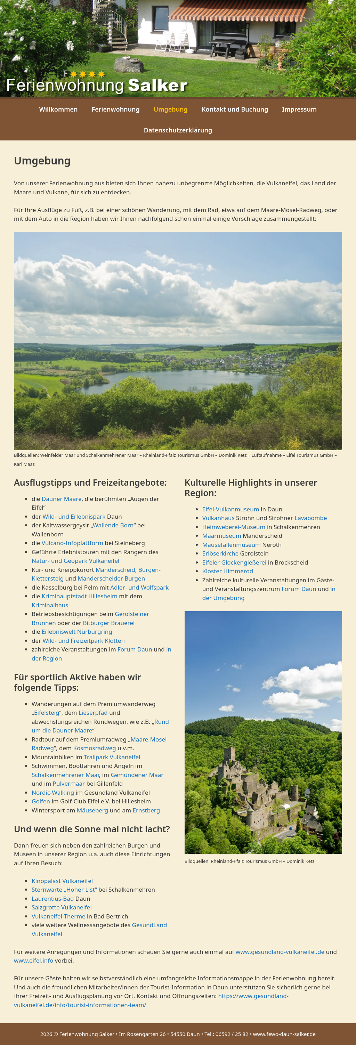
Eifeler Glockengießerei (234, 562)
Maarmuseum (221, 536)
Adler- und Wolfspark (139, 587)
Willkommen (58, 109)
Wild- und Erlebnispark (73, 516)
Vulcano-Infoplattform (72, 543)
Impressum (299, 109)
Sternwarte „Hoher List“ (64, 889)
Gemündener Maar (137, 775)
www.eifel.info (33, 960)
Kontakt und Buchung (235, 109)
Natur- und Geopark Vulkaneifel (76, 561)
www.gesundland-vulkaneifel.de (280, 952)
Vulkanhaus (218, 518)
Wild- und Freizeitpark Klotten (83, 641)
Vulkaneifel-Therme (59, 916)
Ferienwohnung (115, 109)
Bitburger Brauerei (109, 623)
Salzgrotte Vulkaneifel (62, 907)
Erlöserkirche (220, 553)
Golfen (41, 801)
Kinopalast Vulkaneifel (62, 881)
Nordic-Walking (53, 792)
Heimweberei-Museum (234, 527)
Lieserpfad (93, 712)
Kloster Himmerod (227, 571)
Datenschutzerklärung (178, 130)
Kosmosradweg (94, 748)
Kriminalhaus (50, 605)
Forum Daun (135, 649)
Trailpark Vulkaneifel (112, 757)
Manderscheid (115, 570)
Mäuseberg (92, 810)
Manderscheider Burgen (111, 578)
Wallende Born (113, 525)
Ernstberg (146, 810)
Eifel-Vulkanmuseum (230, 509)
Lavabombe (310, 518)
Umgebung (171, 109)
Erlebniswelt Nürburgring (77, 631)
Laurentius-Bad (53, 898)
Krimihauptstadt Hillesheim (80, 596)
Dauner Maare (62, 499)
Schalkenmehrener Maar (65, 775)
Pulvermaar (69, 783)
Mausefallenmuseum (231, 545)
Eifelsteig (46, 712)
